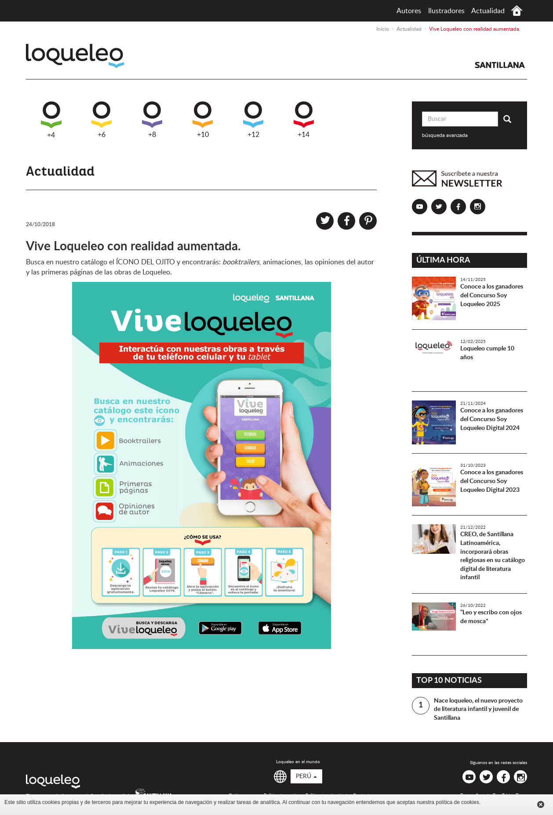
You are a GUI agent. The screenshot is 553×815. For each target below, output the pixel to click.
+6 (101, 119)
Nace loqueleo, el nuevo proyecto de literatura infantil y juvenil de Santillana (478, 709)
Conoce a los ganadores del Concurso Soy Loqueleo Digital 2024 (491, 419)
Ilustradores (446, 10)
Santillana (500, 65)
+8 (152, 119)
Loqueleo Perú (75, 56)
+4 (51, 120)
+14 (304, 119)
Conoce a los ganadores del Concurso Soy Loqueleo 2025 (491, 295)
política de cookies (457, 802)
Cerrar (540, 804)
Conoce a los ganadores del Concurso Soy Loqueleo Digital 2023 (491, 481)
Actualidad (488, 10)
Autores (409, 10)
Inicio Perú (517, 10)
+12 (253, 119)
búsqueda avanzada (445, 135)
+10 (203, 119)
